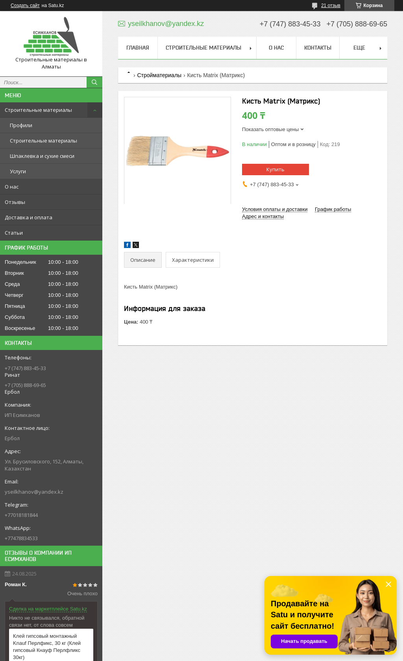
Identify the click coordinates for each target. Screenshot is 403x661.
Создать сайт (25, 5)
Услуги (18, 171)
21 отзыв (330, 5)
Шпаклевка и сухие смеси (42, 155)
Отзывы (15, 202)
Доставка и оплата (28, 217)
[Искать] (94, 82)
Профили (21, 125)
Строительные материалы (38, 109)
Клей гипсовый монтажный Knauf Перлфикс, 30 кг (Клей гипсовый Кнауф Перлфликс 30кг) (47, 646)
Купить (275, 169)
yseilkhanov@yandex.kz (34, 491)
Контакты (317, 47)
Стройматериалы (159, 75)
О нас (11, 186)
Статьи (14, 232)
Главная (137, 47)
